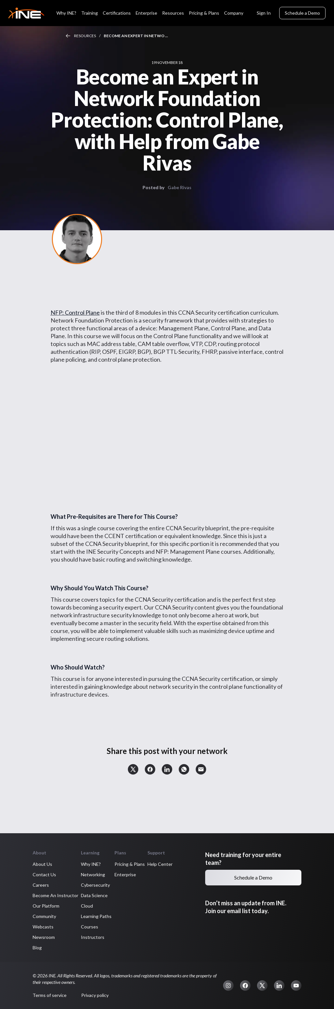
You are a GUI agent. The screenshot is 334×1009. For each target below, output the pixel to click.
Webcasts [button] (43, 926)
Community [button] (44, 916)
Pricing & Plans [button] (129, 864)
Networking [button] (93, 874)
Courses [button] (89, 926)
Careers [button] (41, 885)
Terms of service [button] (50, 995)
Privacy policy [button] (95, 995)
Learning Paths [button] (96, 916)
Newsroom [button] (44, 937)
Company (233, 13)
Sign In (264, 13)
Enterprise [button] (125, 874)
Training (89, 13)
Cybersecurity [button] (95, 885)
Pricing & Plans (204, 13)
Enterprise (146, 13)
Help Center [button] (160, 864)
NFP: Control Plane (75, 312)
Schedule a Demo (302, 13)
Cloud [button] (87, 906)
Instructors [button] (92, 937)
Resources (173, 13)
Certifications (117, 13)
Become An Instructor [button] (55, 895)
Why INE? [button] (91, 864)
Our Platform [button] (46, 906)
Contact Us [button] (44, 874)
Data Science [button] (94, 895)
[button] (133, 769)
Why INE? (66, 13)
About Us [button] (42, 864)
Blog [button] (37, 947)
